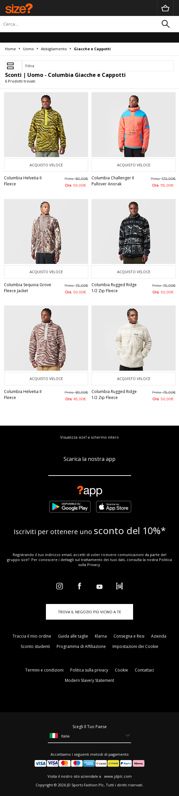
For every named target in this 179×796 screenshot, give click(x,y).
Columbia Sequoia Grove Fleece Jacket (27, 288)
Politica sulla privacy (89, 670)
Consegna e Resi (128, 636)
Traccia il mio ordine (32, 636)
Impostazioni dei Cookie (135, 646)
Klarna (101, 636)
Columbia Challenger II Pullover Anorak (112, 181)
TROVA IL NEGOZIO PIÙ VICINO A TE (89, 611)
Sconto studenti (35, 646)
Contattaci (144, 670)
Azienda (158, 636)
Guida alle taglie (73, 636)
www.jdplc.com (117, 776)
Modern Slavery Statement (89, 680)
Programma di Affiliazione (81, 646)
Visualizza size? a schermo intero (89, 437)
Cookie (121, 670)
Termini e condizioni (44, 670)
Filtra (29, 65)
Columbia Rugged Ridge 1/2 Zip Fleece (114, 288)
